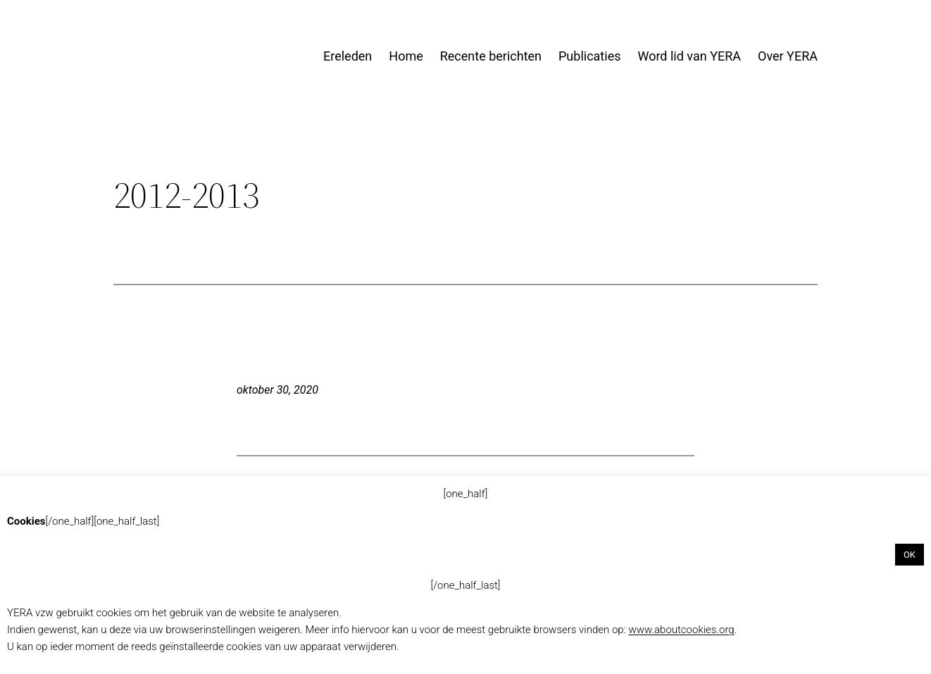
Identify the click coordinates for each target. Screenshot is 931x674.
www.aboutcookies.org (681, 629)
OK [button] (910, 554)
